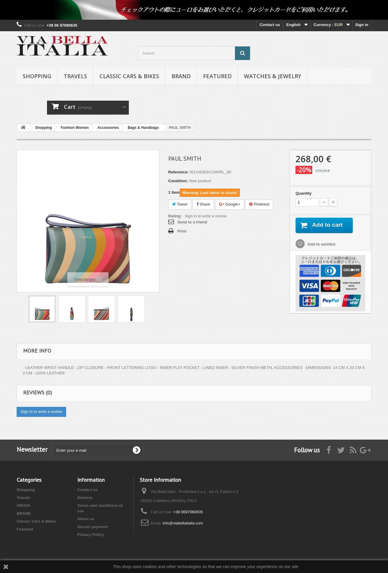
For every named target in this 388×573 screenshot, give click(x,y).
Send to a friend (192, 222)
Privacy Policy (90, 534)
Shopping (37, 76)
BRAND (181, 76)
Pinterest (259, 204)
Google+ (229, 204)
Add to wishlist (321, 244)
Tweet (179, 204)
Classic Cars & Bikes (129, 76)
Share (203, 204)
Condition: (178, 181)
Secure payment (92, 526)
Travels (75, 76)
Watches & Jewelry (272, 76)
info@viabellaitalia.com (183, 523)
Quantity (304, 193)
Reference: (178, 172)
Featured (217, 76)
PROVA (23, 505)
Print (181, 231)
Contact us (269, 24)
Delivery (85, 497)
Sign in (361, 24)
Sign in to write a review (205, 216)
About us (85, 519)
